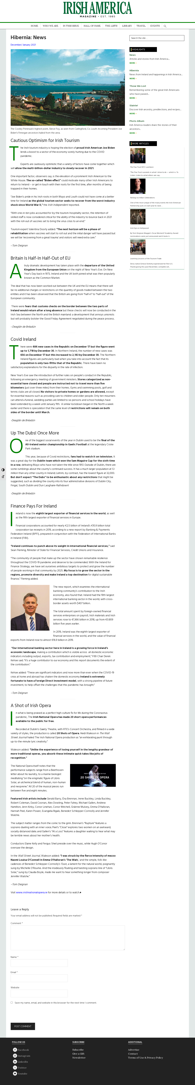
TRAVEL (141, 25)
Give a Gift (78, 1053)
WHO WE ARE (50, 25)
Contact (133, 1053)
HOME (34, 25)
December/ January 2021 (23, 45)
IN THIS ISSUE (71, 25)
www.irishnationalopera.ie (31, 892)
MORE (132, 63)
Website (15, 988)
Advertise (133, 1049)
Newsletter (79, 1057)
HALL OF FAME (92, 25)
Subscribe (78, 1049)
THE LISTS (111, 25)
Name (14, 957)
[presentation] (31, 1015)
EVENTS (155, 25)
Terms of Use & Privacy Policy (145, 1057)
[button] (165, 25)
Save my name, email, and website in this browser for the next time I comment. (56, 1003)
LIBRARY (127, 25)
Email (14, 972)
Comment (17, 923)
